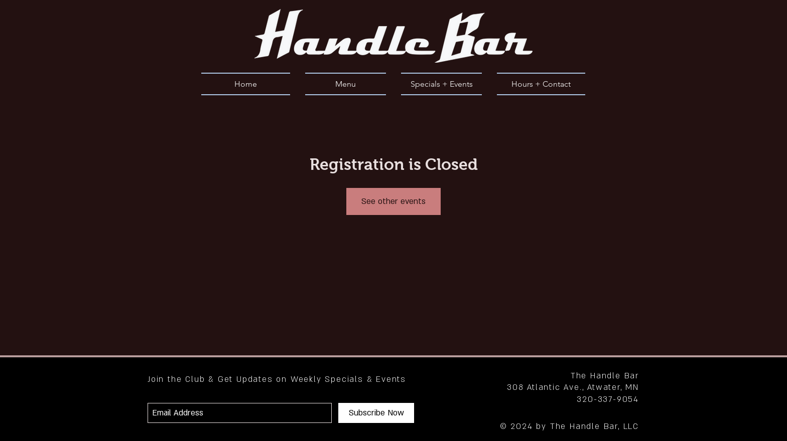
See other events (393, 201)
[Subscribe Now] (376, 413)
